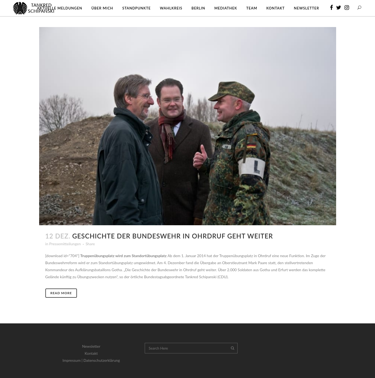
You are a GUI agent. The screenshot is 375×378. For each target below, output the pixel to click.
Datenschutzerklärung (101, 360)
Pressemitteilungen (65, 243)
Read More (61, 293)
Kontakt (91, 353)
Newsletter (91, 346)
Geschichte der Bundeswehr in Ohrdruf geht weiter (172, 236)
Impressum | (73, 360)
